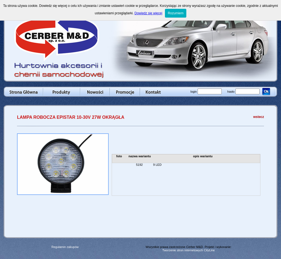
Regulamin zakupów (64, 247)
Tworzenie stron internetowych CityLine (188, 250)
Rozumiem (175, 13)
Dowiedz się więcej (148, 13)
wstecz (258, 117)
